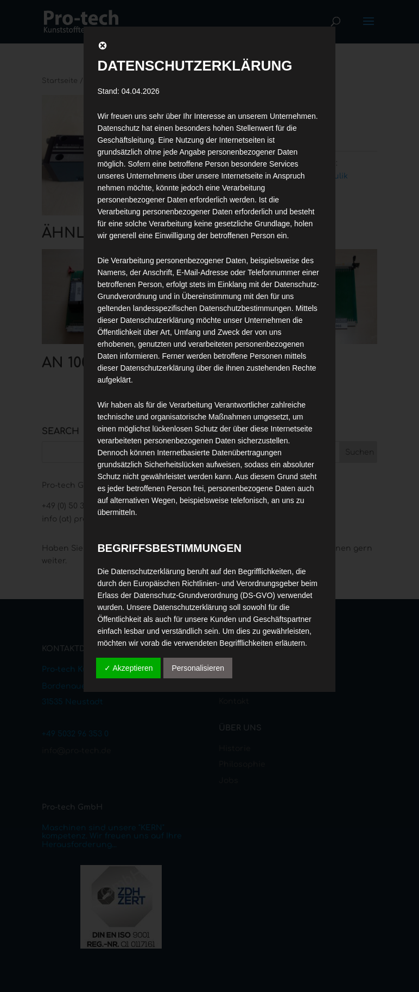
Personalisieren (198, 668)
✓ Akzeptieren (128, 668)
